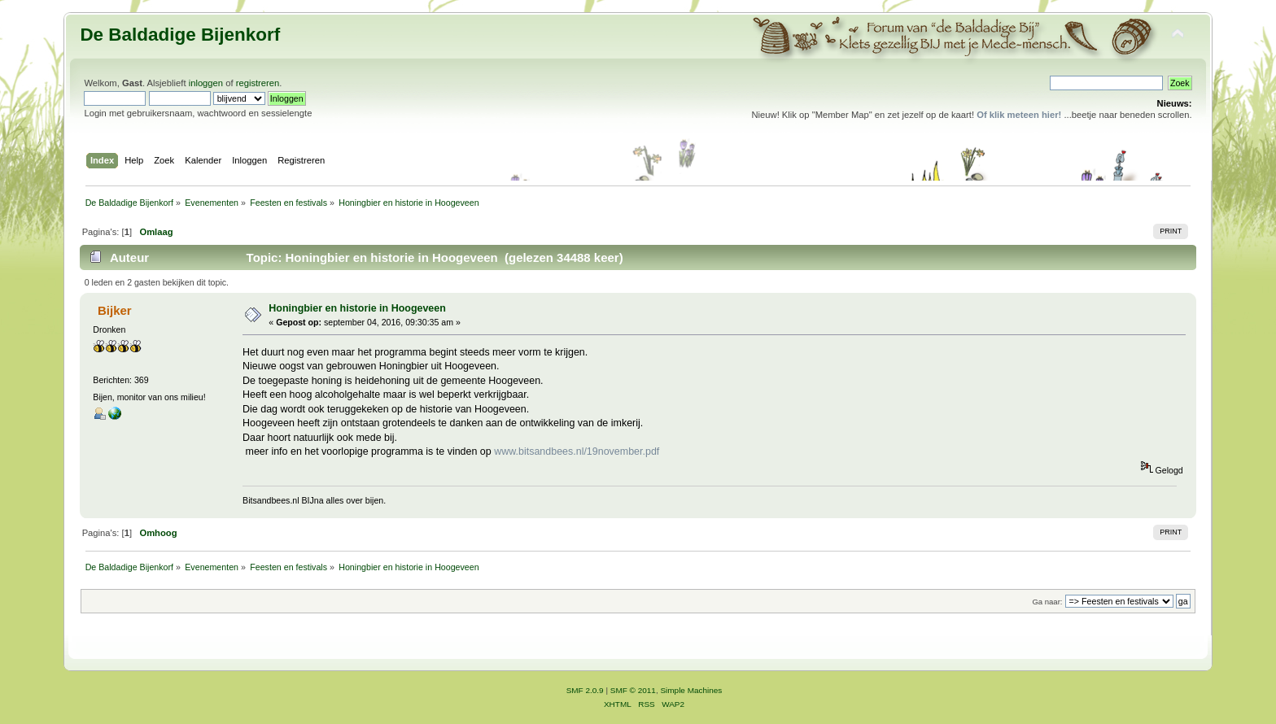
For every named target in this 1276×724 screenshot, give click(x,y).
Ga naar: (1047, 601)
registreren (258, 83)
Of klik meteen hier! (1019, 115)
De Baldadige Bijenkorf (180, 34)
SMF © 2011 (633, 690)
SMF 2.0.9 (585, 690)
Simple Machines (691, 690)
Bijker (115, 310)
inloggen (206, 83)
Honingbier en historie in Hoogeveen (357, 308)
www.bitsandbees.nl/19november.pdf (576, 451)
